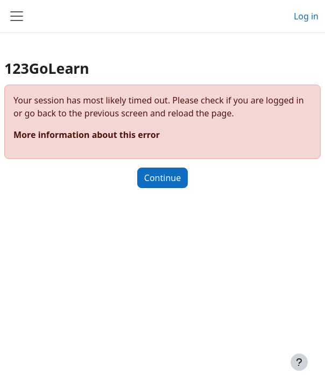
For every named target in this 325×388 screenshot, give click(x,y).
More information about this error (86, 135)
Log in (306, 16)
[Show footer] (299, 362)
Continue (162, 178)
